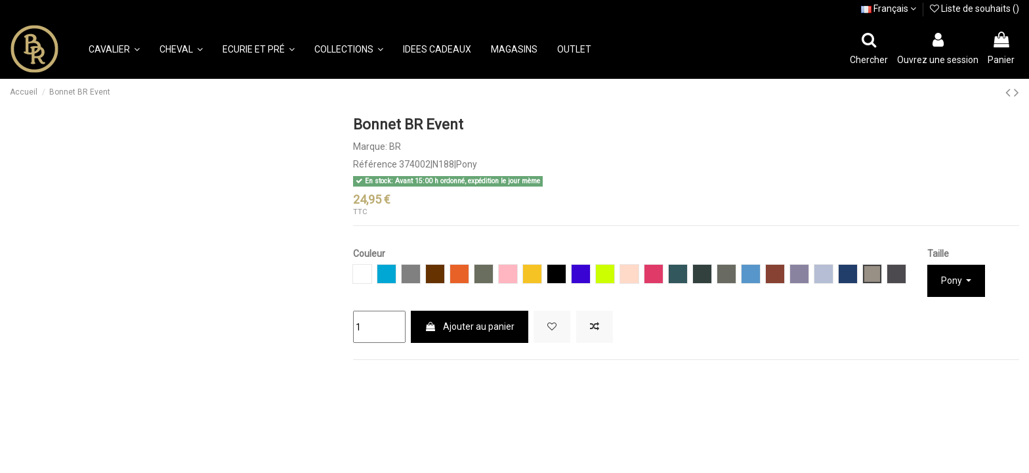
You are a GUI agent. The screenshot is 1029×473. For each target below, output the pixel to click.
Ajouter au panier (469, 326)
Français (888, 8)
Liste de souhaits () (974, 8)
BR (395, 146)
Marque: (370, 146)
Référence (375, 164)
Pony (952, 280)
